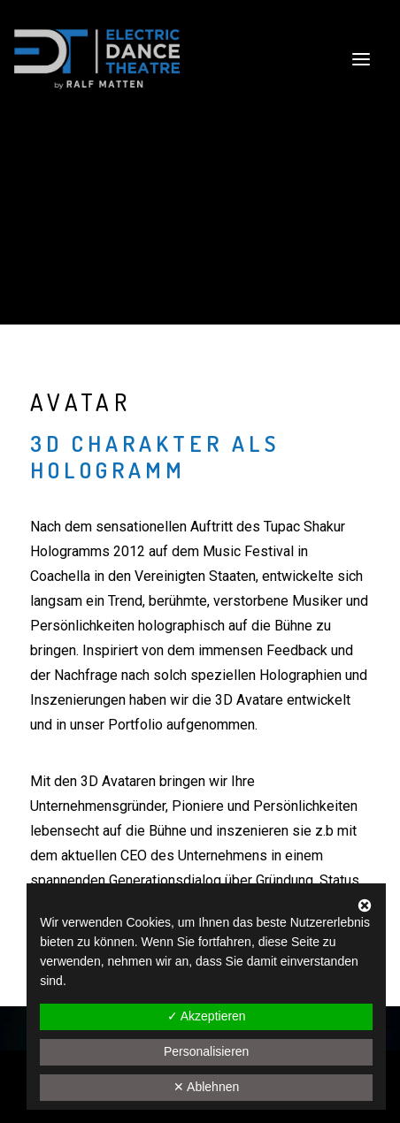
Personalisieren (207, 1051)
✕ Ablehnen (206, 1087)
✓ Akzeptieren (206, 1016)
